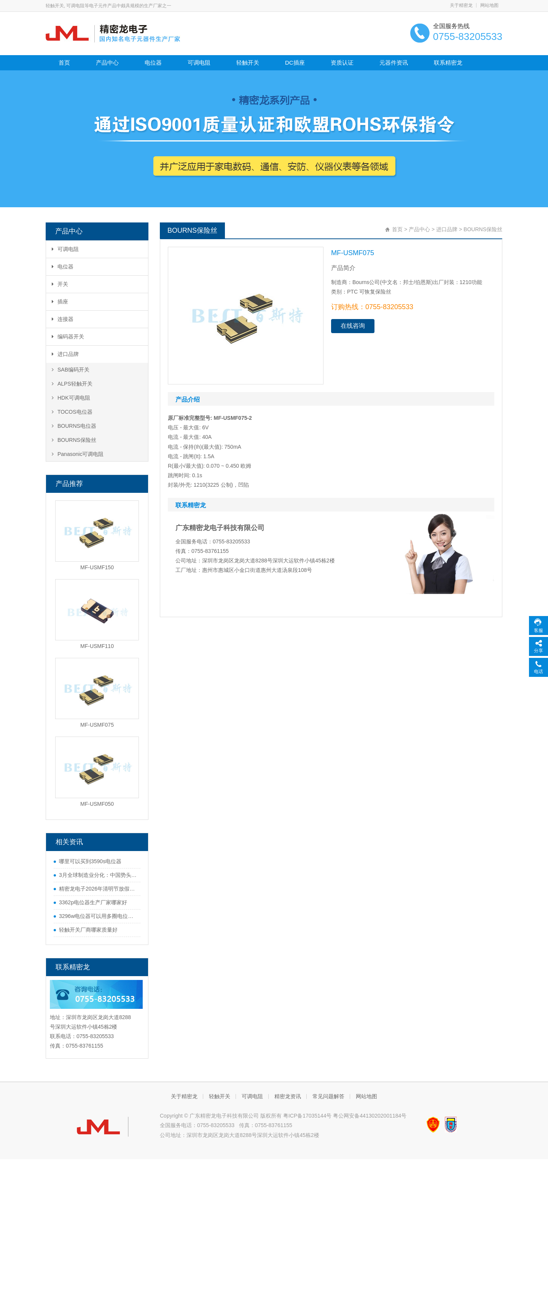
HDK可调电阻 (71, 398)
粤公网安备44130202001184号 (369, 1116)
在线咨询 (353, 325)
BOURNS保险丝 (74, 440)
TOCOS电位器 (72, 412)
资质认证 (342, 62)
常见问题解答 (328, 1096)
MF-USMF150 (97, 567)
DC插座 (295, 62)
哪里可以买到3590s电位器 (90, 861)
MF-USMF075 (97, 725)
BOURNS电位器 (74, 426)
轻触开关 (247, 62)
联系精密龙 (448, 62)
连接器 (62, 319)
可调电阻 (199, 62)
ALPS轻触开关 (72, 384)
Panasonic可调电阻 (78, 454)
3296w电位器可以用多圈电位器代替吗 (98, 916)
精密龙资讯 (287, 1096)
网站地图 (489, 5)
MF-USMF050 (97, 804)
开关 (60, 284)
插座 (60, 302)
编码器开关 (68, 336)
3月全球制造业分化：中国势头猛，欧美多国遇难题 (98, 875)
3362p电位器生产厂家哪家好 (93, 902)
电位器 (153, 62)
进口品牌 (65, 354)
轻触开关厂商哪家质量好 (88, 930)
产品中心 (107, 62)
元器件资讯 (393, 62)
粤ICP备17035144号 (307, 1116)
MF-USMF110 (97, 646)
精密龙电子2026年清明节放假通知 (98, 889)
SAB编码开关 (70, 370)
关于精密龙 (461, 5)
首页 (64, 62)
